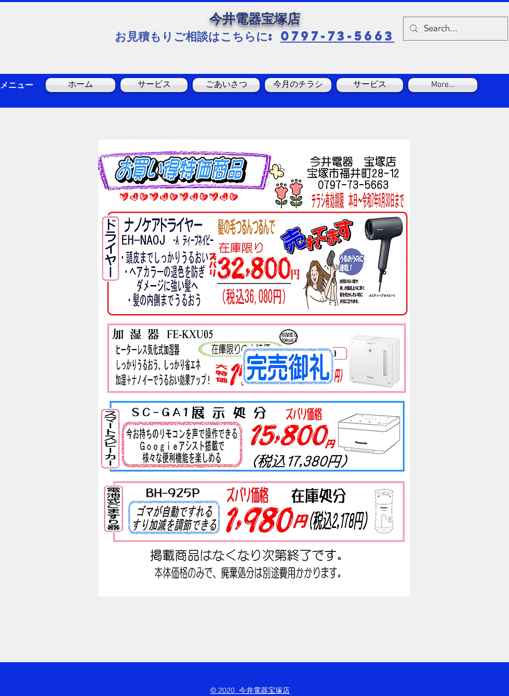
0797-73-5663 (337, 36)
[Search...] (455, 28)
